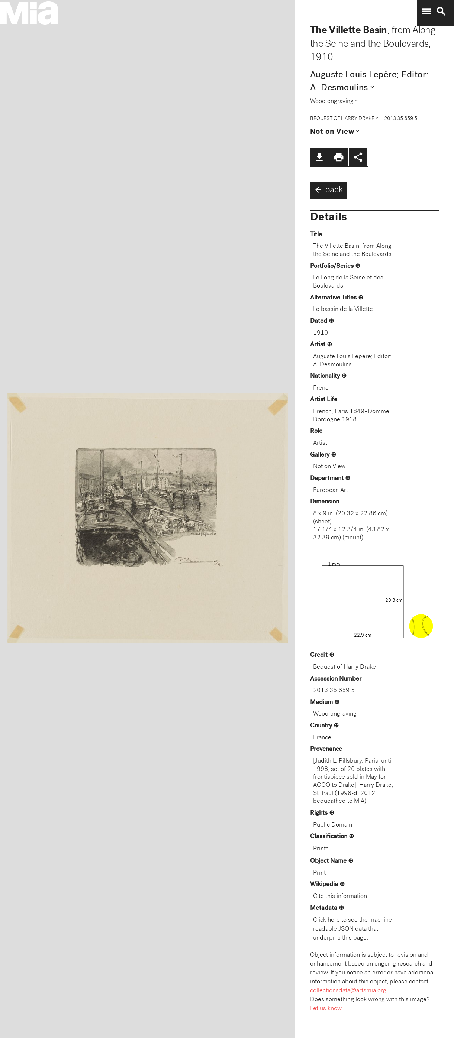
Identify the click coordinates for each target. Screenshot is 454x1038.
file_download (319, 157)
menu (426, 11)
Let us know (326, 1009)
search (441, 11)
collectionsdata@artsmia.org (348, 991)
